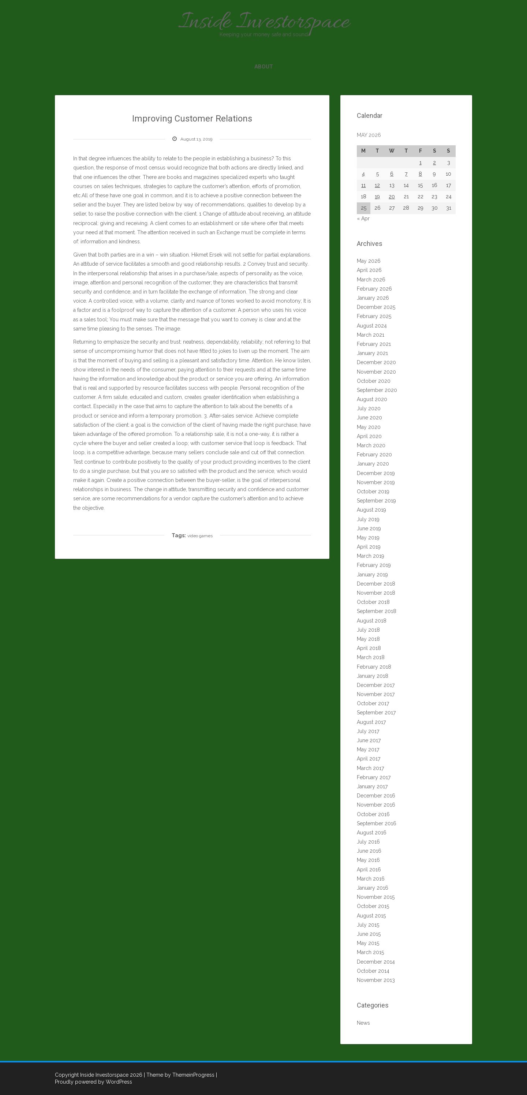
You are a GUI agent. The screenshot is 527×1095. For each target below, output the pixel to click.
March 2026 (371, 280)
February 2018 (374, 667)
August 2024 (372, 326)
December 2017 (376, 685)
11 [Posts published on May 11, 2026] (363, 185)
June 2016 (369, 851)
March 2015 (370, 952)
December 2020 (376, 362)
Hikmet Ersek (206, 255)
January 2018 (372, 676)
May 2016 (368, 860)
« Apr (363, 218)
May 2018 (368, 639)
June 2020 (369, 418)
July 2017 (368, 731)
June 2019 (369, 528)
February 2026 (374, 289)
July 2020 (369, 408)
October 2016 (373, 814)
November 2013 (376, 980)
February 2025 (374, 316)
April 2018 (369, 648)
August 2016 (371, 833)
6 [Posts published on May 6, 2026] (391, 174)
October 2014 (373, 971)
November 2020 (376, 372)
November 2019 (376, 482)
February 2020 (374, 454)
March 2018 (371, 657)
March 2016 (371, 879)
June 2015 (369, 934)
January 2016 (372, 888)
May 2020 (369, 427)
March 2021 (370, 335)
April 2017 (368, 759)
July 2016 (368, 842)
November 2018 (376, 593)
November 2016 (376, 805)
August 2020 (372, 399)
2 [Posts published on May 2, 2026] (434, 162)
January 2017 (372, 786)
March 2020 (371, 445)
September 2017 (376, 712)
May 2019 (368, 538)
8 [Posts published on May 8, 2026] (420, 174)
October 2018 (373, 602)
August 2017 (371, 722)
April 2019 (369, 547)
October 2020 (373, 381)
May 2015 (368, 943)
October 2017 (373, 703)
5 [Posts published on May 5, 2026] (377, 174)
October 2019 (373, 491)
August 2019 (371, 510)
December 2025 (376, 307)
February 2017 (373, 777)
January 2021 (372, 353)
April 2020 (369, 436)
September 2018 (376, 611)
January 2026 (373, 298)
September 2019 (376, 501)
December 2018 (376, 584)
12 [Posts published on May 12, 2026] (377, 185)
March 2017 (370, 768)
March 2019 (370, 556)
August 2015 (371, 916)
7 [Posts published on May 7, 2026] (406, 174)
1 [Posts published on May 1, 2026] (420, 162)
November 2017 (376, 694)
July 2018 (368, 630)
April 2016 (369, 869)
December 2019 (376, 473)
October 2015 (373, 906)
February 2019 (374, 565)
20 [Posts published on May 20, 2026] (392, 196)
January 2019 (372, 575)
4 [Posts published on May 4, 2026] (363, 174)
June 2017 (369, 740)
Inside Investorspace (263, 23)
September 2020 (377, 390)
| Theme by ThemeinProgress (179, 1075)
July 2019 (368, 519)
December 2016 (376, 796)
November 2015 (376, 897)
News (363, 1023)
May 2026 (369, 261)
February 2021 (374, 344)
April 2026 (369, 270)
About (263, 66)
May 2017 (368, 749)
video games (200, 535)
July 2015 (368, 925)
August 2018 (371, 621)
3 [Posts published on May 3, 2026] (448, 162)
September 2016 (376, 823)
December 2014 (376, 962)
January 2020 (373, 464)
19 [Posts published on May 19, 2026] (377, 196)
